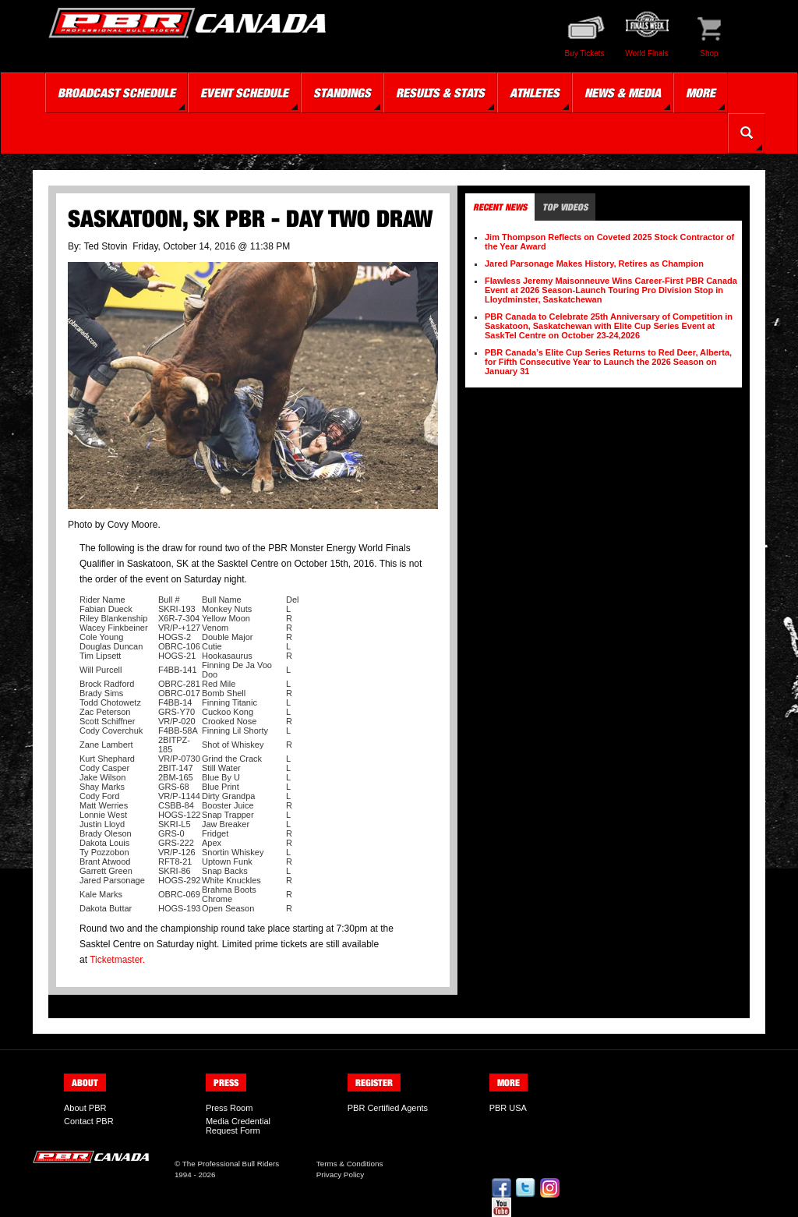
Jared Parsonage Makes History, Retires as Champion (594, 263)
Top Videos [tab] (565, 207)
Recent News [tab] (500, 207)
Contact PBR (89, 1121)
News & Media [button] (622, 93)
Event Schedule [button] (244, 93)
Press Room (229, 1108)
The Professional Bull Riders (231, 1163)
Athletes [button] (535, 93)
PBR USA (508, 1108)
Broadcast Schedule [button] (116, 93)
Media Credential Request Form (238, 1125)
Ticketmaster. (117, 959)
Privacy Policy (340, 1174)
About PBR (85, 1108)
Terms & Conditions (349, 1163)
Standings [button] (342, 93)
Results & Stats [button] (440, 93)
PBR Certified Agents (388, 1108)
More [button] (700, 93)
